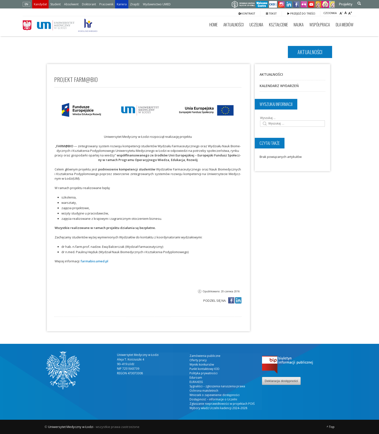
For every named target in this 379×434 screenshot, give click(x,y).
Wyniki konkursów (202, 364)
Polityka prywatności (204, 373)
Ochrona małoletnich (204, 391)
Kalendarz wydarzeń (279, 85)
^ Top (331, 427)
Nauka (299, 25)
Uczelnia (256, 25)
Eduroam (196, 377)
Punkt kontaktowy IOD (204, 369)
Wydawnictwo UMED (157, 4)
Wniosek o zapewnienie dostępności (215, 395)
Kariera (122, 4)
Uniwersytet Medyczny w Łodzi (70, 427)
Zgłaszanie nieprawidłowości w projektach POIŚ (222, 404)
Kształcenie (278, 25)
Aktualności (233, 25)
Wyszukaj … (268, 118)
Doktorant (89, 4)
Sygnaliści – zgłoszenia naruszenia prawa (217, 386)
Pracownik (106, 4)
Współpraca (319, 25)
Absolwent (71, 4)
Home (213, 25)
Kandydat (40, 4)
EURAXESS (196, 382)
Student (55, 4)
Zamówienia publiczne (205, 356)
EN (26, 4)
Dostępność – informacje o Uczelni (213, 399)
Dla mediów (344, 25)
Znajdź (134, 4)
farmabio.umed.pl (94, 261)
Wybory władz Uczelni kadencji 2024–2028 (218, 408)
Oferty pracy (198, 360)
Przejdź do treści (301, 13)
